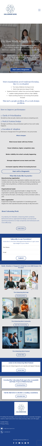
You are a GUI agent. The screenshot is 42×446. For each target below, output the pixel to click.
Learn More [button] (21, 228)
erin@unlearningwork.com (9, 428)
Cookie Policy (4, 422)
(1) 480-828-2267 (7, 432)
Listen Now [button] (21, 354)
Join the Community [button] (21, 325)
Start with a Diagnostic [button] (21, 69)
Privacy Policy (4, 424)
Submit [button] (21, 258)
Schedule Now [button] (21, 396)
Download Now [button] (21, 296)
